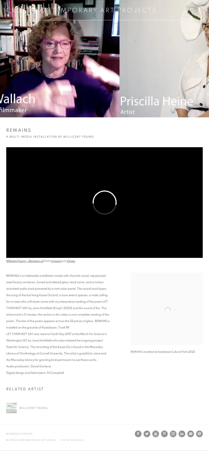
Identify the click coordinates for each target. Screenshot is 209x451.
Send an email (199, 434)
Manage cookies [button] (19, 434)
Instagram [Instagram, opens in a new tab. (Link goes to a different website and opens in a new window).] (173, 434)
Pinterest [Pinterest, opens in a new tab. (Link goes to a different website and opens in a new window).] (164, 434)
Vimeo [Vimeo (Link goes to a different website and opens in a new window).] (70, 261)
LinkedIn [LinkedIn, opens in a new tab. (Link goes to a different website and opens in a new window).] (182, 434)
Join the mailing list (190, 434)
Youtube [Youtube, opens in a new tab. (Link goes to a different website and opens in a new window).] (155, 434)
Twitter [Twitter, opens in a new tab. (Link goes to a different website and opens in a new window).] (147, 434)
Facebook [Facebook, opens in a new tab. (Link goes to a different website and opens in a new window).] (138, 434)
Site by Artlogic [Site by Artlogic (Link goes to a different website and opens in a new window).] (72, 440)
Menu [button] (199, 10)
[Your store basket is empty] (191, 10)
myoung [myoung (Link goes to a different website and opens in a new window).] (56, 261)
